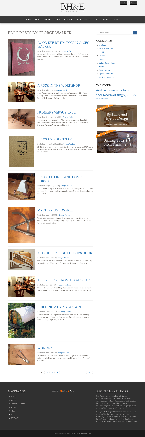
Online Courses (83, 19)
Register (133, 3)
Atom (71, 391)
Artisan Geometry (106, 48)
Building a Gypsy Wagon (59, 307)
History (102, 56)
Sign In (123, 3)
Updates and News (106, 73)
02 (47, 372)
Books (47, 19)
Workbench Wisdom (106, 77)
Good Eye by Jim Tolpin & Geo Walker (63, 44)
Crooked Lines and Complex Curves (62, 179)
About (37, 19)
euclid (101, 52)
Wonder (44, 348)
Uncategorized (104, 70)
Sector (101, 66)
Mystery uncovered (55, 210)
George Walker (66, 51)
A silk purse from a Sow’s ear (63, 280)
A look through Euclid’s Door (64, 253)
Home (28, 19)
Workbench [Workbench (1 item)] (105, 99)
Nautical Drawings (63, 19)
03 (52, 372)
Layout (102, 59)
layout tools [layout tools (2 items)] (129, 95)
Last (89, 372)
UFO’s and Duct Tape (55, 139)
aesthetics (103, 45)
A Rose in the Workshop (58, 85)
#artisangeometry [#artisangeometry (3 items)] (109, 90)
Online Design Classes (107, 63)
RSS (62, 391)
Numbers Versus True (56, 112)
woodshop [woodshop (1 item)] (99, 99)
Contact (115, 19)
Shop (97, 19)
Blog (105, 19)
